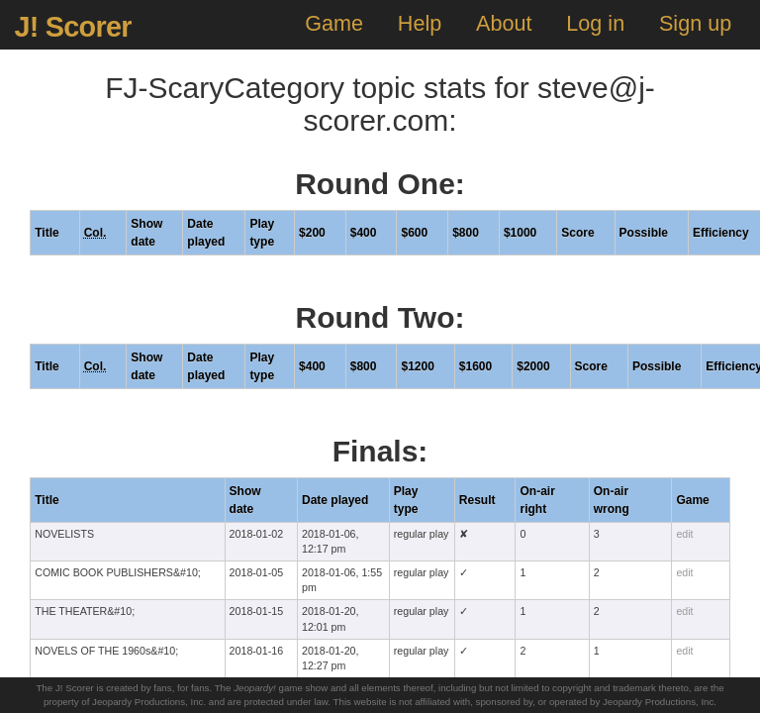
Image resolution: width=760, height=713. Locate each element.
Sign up (695, 23)
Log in (595, 23)
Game (334, 23)
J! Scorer (72, 27)
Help (419, 23)
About (503, 23)
